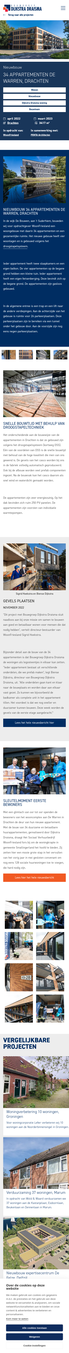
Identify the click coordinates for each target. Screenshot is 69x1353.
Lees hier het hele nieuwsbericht (34, 877)
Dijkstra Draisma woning (34, 103)
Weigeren (34, 1336)
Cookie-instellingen (34, 1345)
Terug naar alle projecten (18, 15)
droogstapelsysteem (15, 246)
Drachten (12, 123)
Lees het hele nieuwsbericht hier (34, 723)
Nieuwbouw (34, 96)
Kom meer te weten (17, 1318)
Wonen (34, 90)
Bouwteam (34, 109)
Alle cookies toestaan (34, 1328)
